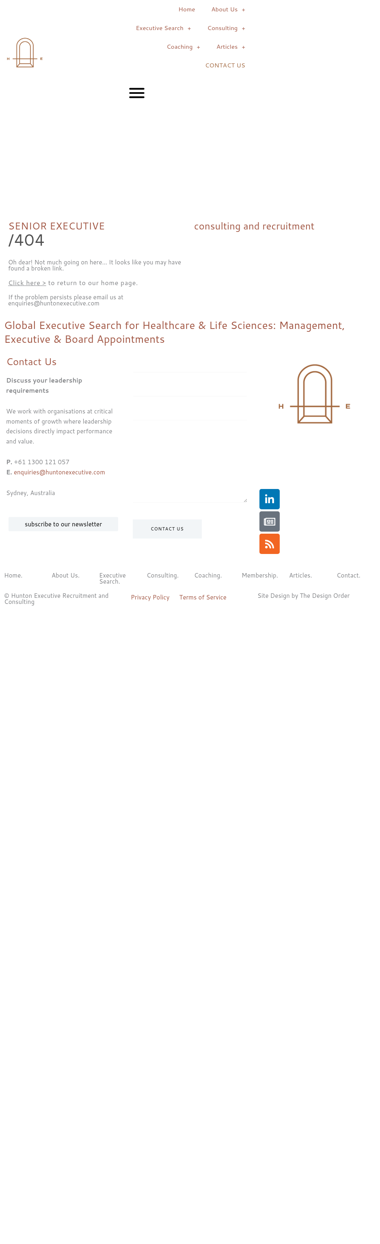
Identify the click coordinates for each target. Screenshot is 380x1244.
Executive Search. (112, 578)
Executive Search (163, 28)
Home (186, 9)
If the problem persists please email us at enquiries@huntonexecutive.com (65, 300)
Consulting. (163, 575)
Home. (13, 575)
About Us (228, 9)
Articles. (300, 575)
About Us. (66, 575)
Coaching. (208, 575)
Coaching (183, 47)
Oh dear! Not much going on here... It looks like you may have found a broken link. (94, 265)
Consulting (226, 28)
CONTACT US (225, 65)
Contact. (349, 575)
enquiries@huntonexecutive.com (59, 472)
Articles (230, 47)
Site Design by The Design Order (303, 595)
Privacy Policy (150, 597)
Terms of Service (203, 597)
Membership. (260, 575)
